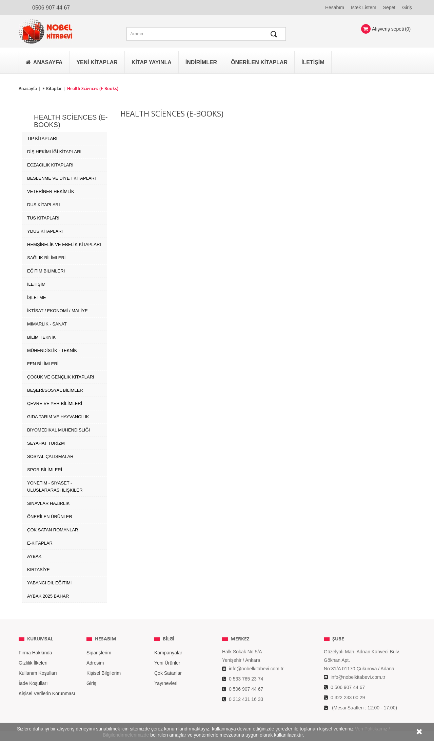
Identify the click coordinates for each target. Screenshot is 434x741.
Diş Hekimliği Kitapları (54, 151)
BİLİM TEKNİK (41, 337)
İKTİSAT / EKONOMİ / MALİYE (57, 310)
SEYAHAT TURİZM (46, 443)
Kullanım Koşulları (38, 673)
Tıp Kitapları (42, 138)
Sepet (389, 7)
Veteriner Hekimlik (50, 191)
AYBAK (34, 556)
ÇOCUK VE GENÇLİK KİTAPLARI (60, 377)
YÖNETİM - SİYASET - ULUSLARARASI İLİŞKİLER (54, 486)
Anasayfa (28, 88)
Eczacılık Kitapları (50, 164)
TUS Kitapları (43, 217)
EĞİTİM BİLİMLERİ (46, 271)
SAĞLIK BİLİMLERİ (46, 257)
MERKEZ (240, 639)
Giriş (407, 7)
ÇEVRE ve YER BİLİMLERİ (54, 403)
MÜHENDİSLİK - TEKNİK (52, 350)
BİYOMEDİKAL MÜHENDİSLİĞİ (58, 430)
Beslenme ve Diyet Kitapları (61, 178)
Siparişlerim (98, 652)
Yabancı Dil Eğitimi (49, 582)
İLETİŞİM (36, 284)
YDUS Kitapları (45, 231)
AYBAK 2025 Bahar (48, 596)
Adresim (95, 663)
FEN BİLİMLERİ (42, 363)
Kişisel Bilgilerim (103, 673)
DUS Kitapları (43, 204)
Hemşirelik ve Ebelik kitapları (64, 244)
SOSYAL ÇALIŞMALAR (50, 456)
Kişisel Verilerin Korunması (47, 693)
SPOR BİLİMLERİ (44, 469)
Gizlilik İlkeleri (33, 663)
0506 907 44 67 (51, 8)
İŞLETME (36, 297)
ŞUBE (338, 639)
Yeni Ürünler (167, 663)
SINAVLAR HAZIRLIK (48, 503)
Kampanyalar (168, 652)
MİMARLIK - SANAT (47, 324)
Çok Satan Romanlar (52, 529)
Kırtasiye (38, 569)
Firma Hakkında (35, 652)
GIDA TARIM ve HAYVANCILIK (58, 416)
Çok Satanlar (168, 673)
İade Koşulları (33, 683)
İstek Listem (363, 7)
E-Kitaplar (52, 88)
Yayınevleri (165, 683)
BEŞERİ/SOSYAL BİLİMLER (55, 390)
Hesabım (334, 7)
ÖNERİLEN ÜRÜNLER (49, 516)
